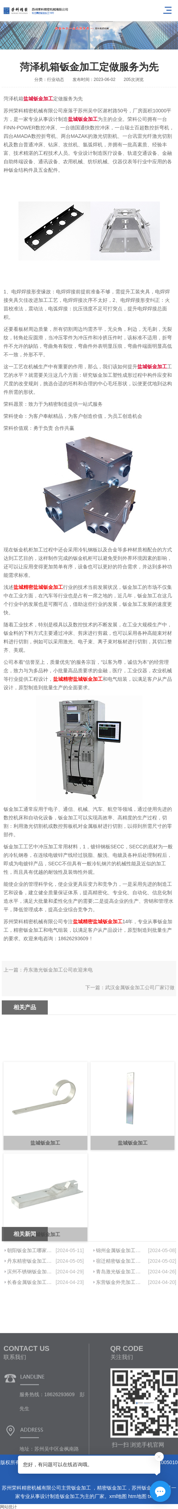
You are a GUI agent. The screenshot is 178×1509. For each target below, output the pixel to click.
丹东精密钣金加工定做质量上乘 (30, 1281)
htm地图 (137, 1496)
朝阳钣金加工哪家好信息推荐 (30, 1271)
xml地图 (118, 1496)
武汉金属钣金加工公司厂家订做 (139, 997)
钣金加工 (81, 1488)
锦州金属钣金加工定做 (120, 1271)
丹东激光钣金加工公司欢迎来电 (58, 979)
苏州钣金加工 (146, 1488)
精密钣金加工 (112, 1488)
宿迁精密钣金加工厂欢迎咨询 (120, 1281)
